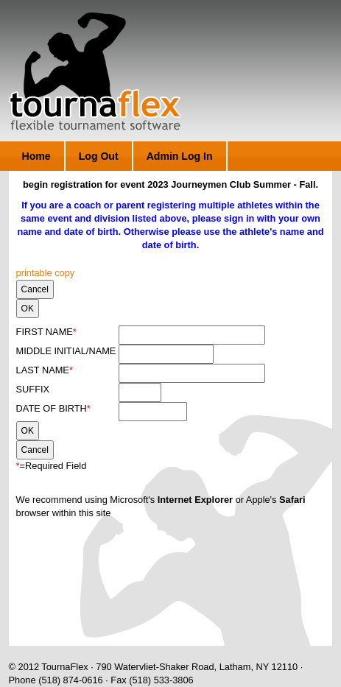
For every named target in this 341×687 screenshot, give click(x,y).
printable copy (45, 272)
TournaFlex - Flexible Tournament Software (94, 71)
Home (36, 156)
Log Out (99, 156)
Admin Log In (180, 156)
